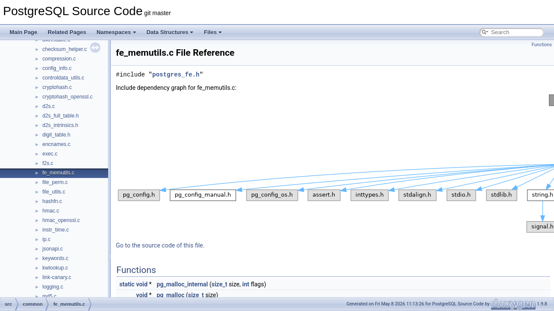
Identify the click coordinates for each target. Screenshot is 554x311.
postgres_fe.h (175, 74)
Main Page (23, 32)
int (245, 284)
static (126, 284)
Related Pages (67, 32)
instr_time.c (55, 230)
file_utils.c (53, 192)
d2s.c (48, 106)
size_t (219, 284)
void (141, 284)
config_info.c (56, 68)
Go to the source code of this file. (160, 245)
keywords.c (55, 258)
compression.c (59, 59)
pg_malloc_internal (182, 284)
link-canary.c (56, 277)
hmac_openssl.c (61, 220)
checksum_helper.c (64, 49)
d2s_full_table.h (60, 116)
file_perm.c (55, 182)
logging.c (52, 287)
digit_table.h (56, 135)
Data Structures (170, 32)
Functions (542, 45)
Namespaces (116, 32)
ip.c (46, 239)
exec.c (50, 154)
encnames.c (56, 144)
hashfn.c (52, 201)
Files (213, 32)
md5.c (49, 296)
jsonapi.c (52, 249)
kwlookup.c (55, 268)
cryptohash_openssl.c (67, 97)
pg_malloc (170, 295)
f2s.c (47, 163)
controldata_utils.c (63, 78)
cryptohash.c (57, 87)
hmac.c (50, 211)
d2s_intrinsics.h (60, 125)
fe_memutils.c (58, 173)
